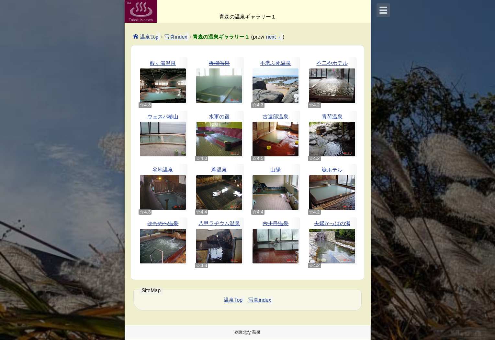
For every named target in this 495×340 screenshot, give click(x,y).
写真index (175, 37)
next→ (273, 37)
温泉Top (149, 36)
